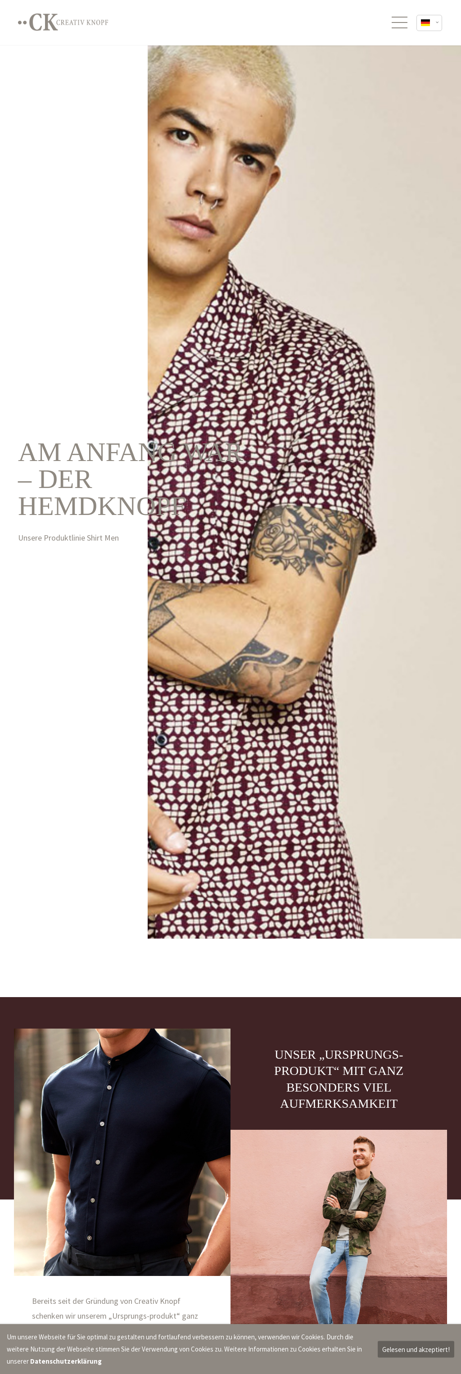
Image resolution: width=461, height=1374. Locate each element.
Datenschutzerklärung (66, 1361)
